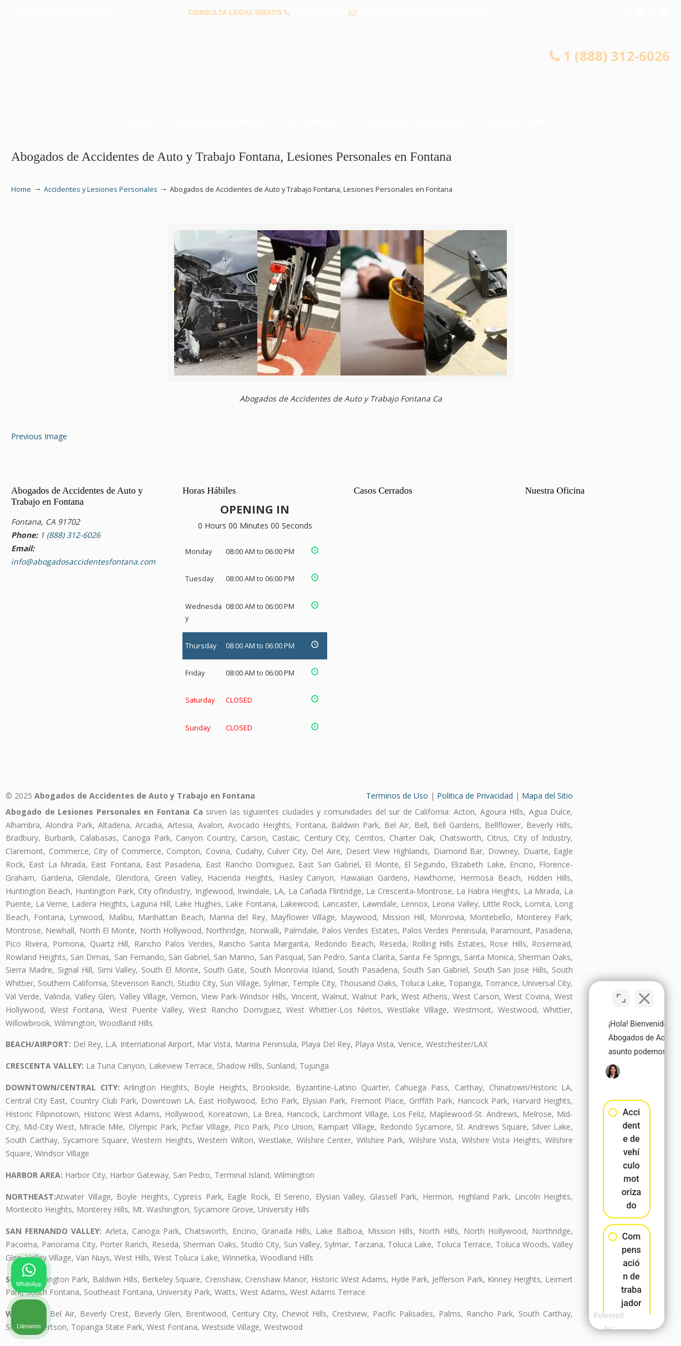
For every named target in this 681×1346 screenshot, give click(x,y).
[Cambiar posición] (621, 991)
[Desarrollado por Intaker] (586, 1322)
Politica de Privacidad (475, 795)
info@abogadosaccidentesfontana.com (425, 12)
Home (21, 189)
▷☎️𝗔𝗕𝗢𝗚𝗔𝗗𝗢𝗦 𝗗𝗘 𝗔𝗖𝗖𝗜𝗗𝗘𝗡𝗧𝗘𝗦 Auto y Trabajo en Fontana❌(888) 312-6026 (340, 69)
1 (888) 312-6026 (319, 12)
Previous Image (39, 436)
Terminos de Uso (397, 795)
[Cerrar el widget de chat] (644, 991)
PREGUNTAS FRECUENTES (61, 12)
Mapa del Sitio (547, 795)
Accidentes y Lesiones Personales (100, 189)
